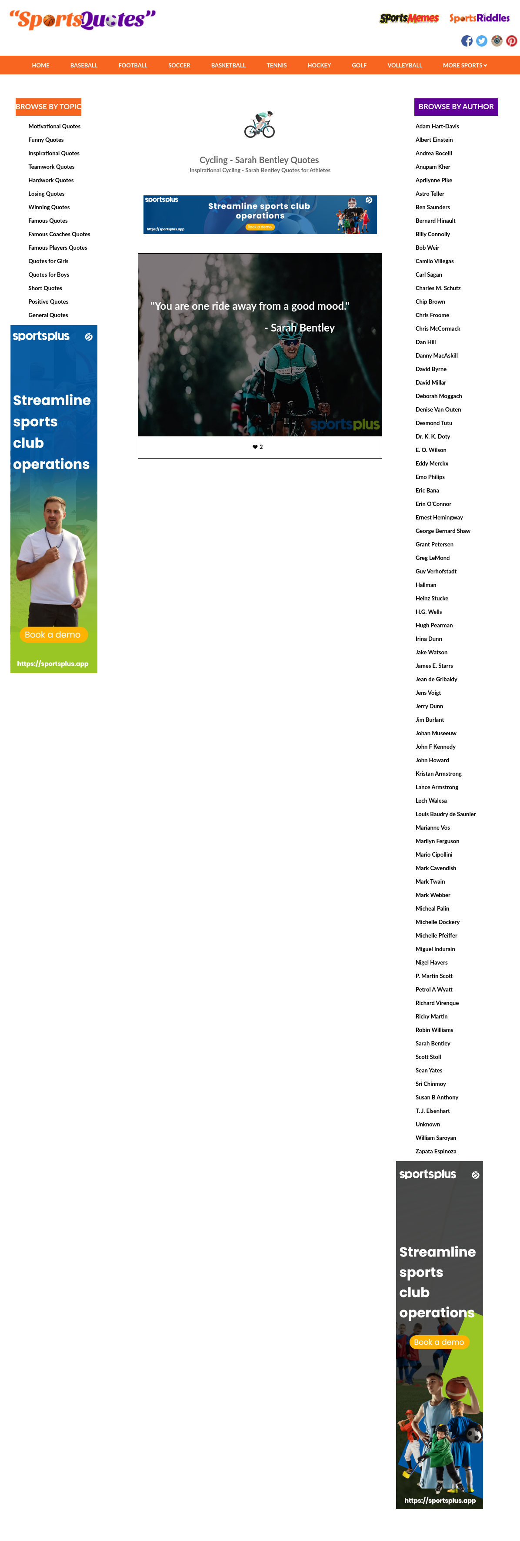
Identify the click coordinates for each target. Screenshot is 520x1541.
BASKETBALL (228, 65)
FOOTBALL (133, 65)
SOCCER (179, 65)
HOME (40, 65)
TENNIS (277, 65)
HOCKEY (319, 65)
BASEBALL (84, 65)
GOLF (359, 65)
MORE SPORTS (465, 65)
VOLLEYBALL (404, 65)
